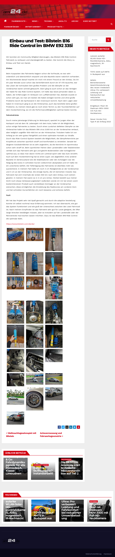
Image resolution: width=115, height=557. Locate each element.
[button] (111, 24)
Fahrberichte (19, 21)
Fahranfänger (12, 27)
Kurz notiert (90, 21)
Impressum (108, 554)
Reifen (36, 509)
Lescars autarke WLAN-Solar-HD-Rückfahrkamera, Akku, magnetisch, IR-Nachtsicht (100, 61)
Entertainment (33, 27)
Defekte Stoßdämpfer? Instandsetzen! (43, 470)
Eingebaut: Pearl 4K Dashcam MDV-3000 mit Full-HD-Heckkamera (98, 511)
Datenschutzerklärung (93, 554)
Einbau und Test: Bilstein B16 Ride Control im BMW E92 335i (41, 43)
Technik (49, 21)
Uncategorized (66, 459)
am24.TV (63, 21)
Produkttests (55, 27)
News (35, 21)
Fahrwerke (37, 465)
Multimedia (93, 501)
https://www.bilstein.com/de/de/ (20, 224)
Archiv (75, 21)
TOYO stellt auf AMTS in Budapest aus (43, 515)
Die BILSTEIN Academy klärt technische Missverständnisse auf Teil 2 (70, 468)
